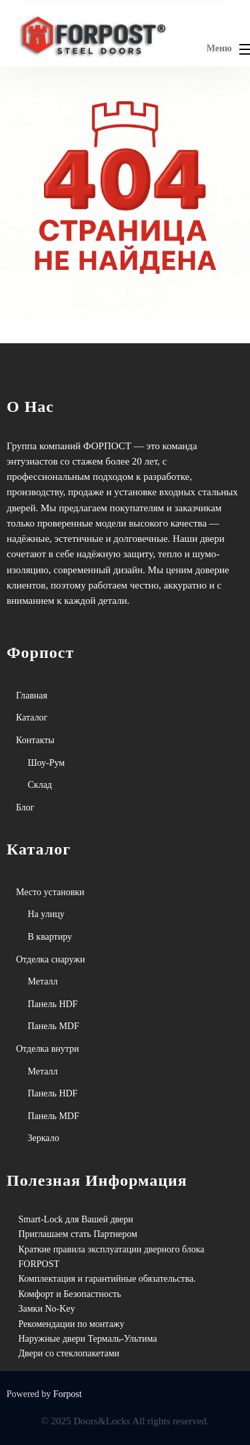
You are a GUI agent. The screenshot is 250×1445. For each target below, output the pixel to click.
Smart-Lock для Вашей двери (76, 1219)
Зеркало (43, 1138)
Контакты (35, 740)
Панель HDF (53, 1004)
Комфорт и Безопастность (70, 1294)
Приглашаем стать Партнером (78, 1234)
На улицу (46, 914)
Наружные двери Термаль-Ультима (88, 1339)
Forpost (67, 1394)
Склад (40, 785)
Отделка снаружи (50, 959)
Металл (43, 981)
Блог (25, 807)
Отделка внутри (47, 1049)
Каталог (31, 717)
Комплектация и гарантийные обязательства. (107, 1279)
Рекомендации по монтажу (72, 1324)
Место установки (50, 892)
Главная (31, 696)
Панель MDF (53, 1026)
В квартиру (50, 937)
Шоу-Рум (46, 763)
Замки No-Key (47, 1309)
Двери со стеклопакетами (69, 1353)
